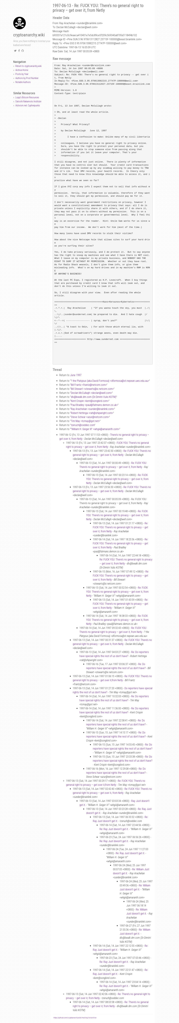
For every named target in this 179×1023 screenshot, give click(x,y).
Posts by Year (21, 74)
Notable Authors (23, 82)
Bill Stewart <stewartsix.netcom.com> (92, 388)
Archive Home (21, 70)
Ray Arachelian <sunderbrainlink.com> (92, 409)
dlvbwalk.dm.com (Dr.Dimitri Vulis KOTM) (93, 397)
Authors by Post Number (26, 78)
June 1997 (75, 375)
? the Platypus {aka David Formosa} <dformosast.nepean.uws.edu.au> (110, 380)
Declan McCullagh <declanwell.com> (91, 392)
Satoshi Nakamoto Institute (28, 101)
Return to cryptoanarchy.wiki (28, 66)
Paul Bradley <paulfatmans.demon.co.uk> (94, 405)
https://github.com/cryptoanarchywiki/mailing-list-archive (74, 1018)
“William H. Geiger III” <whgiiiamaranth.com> (95, 429)
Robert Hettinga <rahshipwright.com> (92, 413)
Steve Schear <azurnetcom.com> (90, 417)
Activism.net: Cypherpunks (27, 105)
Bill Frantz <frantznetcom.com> (89, 384)
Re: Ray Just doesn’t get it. (114, 829)
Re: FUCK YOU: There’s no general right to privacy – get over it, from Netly (117, 479)
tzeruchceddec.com (83, 425)
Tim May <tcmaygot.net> (85, 421)
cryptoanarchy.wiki (29, 35)
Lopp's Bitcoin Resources (27, 97)
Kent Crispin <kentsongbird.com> (90, 401)
